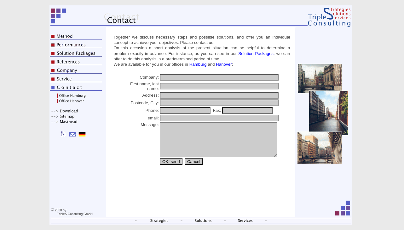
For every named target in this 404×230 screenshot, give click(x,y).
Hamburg (198, 64)
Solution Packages (256, 53)
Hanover (224, 64)
